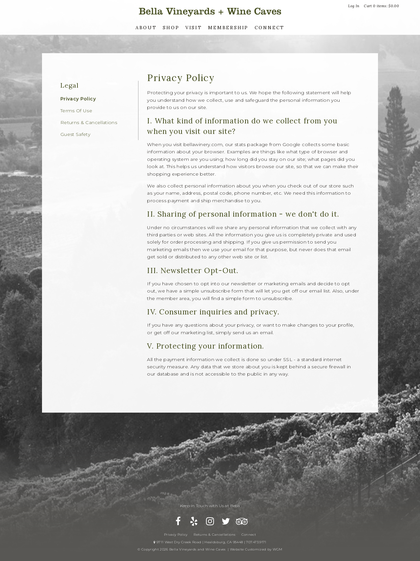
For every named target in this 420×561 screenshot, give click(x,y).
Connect (270, 28)
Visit (193, 28)
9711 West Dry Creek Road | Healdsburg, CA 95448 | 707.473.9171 (210, 542)
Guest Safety (75, 134)
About (146, 28)
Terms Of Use (76, 111)
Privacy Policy (78, 99)
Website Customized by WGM (256, 549)
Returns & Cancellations (88, 122)
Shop (171, 28)
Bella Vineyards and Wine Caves (210, 11)
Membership (228, 28)
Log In (353, 6)
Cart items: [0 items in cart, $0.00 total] (381, 6)
